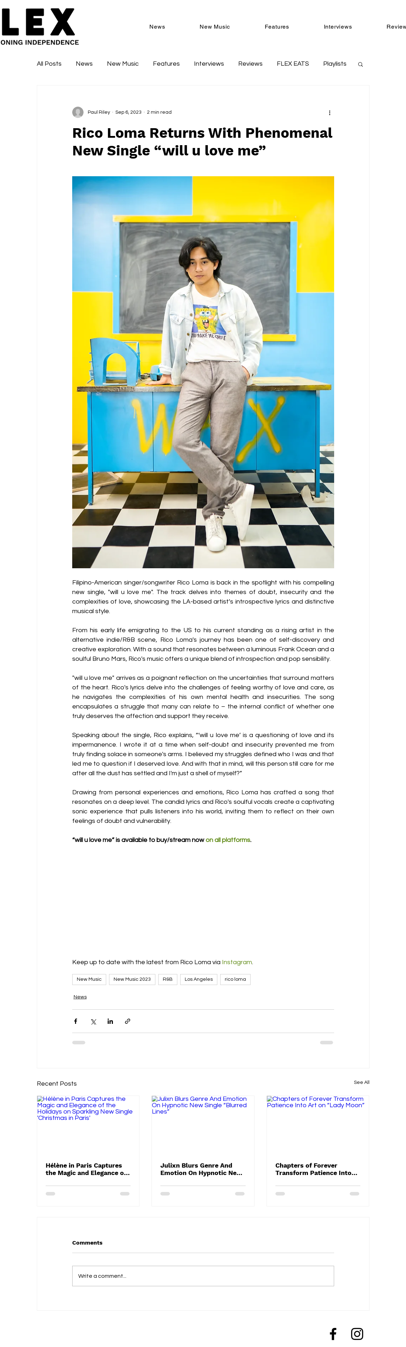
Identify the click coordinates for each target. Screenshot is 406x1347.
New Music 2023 (132, 979)
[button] (360, 64)
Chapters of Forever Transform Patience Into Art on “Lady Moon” (313, 1169)
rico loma (235, 979)
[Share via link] (127, 1021)
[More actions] (330, 112)
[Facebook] (333, 1334)
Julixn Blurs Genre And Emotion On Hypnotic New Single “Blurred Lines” (201, 1169)
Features (166, 63)
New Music (123, 63)
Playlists (335, 63)
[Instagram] (357, 1334)
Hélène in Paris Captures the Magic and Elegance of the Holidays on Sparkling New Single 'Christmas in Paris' (86, 1169)
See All (362, 1082)
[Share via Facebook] (75, 1021)
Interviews (209, 63)
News (84, 63)
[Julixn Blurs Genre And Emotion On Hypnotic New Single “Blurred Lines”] (203, 1124)
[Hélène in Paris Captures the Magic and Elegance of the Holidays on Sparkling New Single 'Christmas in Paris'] (88, 1124)
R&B (168, 979)
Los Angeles (199, 979)
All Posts (49, 63)
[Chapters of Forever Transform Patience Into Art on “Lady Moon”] (318, 1124)
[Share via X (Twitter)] (93, 1021)
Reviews (250, 63)
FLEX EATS (293, 63)
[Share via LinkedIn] (110, 1021)
